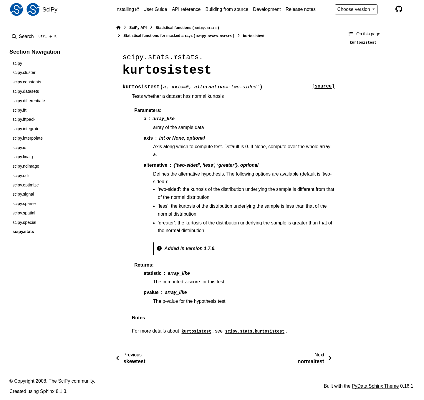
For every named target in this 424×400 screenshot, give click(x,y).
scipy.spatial (23, 213)
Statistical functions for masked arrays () (178, 35)
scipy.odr (20, 175)
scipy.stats (23, 231)
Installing (124, 9)
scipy (17, 63)
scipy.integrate (25, 128)
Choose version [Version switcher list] (354, 9)
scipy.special (24, 222)
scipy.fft (19, 110)
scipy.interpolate (27, 138)
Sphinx (47, 391)
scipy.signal (23, 194)
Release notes (301, 9)
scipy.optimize (25, 185)
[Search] (35, 36)
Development (267, 9)
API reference (186, 9)
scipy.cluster (23, 72)
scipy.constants (26, 82)
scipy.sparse (24, 203)
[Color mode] (386, 9)
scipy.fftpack (23, 119)
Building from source (227, 9)
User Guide (155, 9)
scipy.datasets (25, 91)
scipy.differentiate (28, 100)
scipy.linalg (22, 156)
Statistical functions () (187, 27)
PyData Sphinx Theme (375, 386)
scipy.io (19, 147)
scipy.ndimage (25, 166)
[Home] (118, 27)
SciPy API (138, 27)
